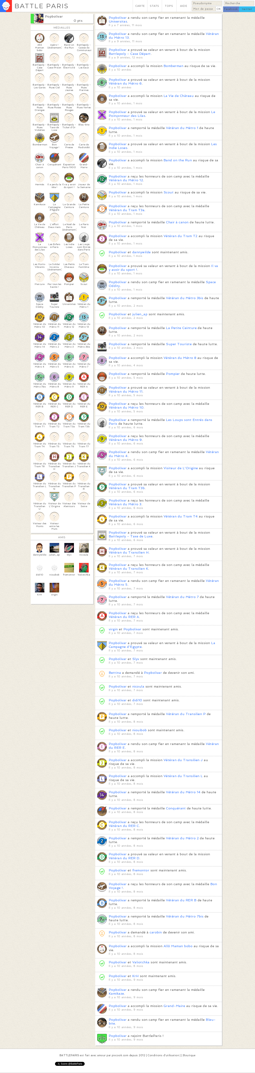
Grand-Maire (174, 1006)
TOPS (169, 5)
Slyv (135, 659)
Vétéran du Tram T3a (126, 210)
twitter (247, 9)
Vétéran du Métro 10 (126, 407)
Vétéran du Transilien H (129, 552)
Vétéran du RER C (124, 826)
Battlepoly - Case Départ (130, 54)
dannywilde (141, 252)
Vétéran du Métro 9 (125, 440)
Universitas (118, 21)
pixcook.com (120, 1055)
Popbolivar (54, 16)
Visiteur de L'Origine (181, 468)
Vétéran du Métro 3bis (184, 298)
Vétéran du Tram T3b (127, 488)
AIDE (183, 5)
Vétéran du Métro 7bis (184, 916)
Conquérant (176, 808)
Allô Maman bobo (178, 946)
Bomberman (173, 66)
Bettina (115, 673)
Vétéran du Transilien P (186, 714)
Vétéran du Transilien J (183, 760)
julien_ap (139, 314)
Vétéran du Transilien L (183, 776)
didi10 (137, 700)
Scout (169, 192)
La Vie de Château (179, 96)
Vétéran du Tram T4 (181, 516)
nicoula (138, 686)
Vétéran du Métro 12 (126, 180)
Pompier (173, 374)
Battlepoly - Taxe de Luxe (130, 536)
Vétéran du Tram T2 (181, 236)
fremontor (140, 870)
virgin (113, 629)
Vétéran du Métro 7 (182, 597)
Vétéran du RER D (124, 858)
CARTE (140, 5)
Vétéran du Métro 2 (182, 838)
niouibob (139, 730)
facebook (231, 9)
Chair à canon (177, 222)
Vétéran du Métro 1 (182, 128)
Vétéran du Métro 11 (125, 391)
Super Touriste (179, 344)
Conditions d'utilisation (163, 1055)
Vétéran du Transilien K (128, 568)
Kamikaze (116, 993)
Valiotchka (141, 962)
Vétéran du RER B (181, 900)
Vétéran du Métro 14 (183, 792)
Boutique (189, 1055)
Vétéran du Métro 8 (180, 358)
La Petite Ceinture (181, 328)
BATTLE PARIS (41, 6)
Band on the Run (178, 160)
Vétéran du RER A (124, 617)
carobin (156, 932)
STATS (154, 5)
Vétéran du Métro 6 (125, 83)
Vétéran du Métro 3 (125, 504)
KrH (135, 976)
